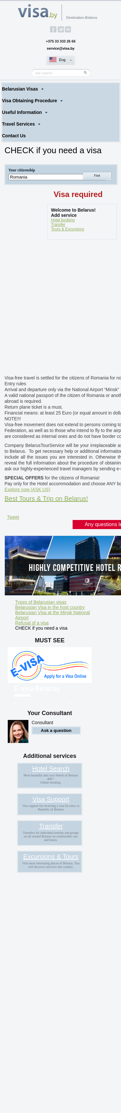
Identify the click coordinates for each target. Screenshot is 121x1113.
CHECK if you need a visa (41, 628)
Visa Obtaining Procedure (29, 100)
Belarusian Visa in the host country (50, 607)
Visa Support (50, 799)
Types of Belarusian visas (40, 602)
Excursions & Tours (50, 856)
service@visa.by (61, 48)
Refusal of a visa (32, 622)
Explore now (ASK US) (27, 489)
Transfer (58, 224)
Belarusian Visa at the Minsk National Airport (52, 615)
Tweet (13, 517)
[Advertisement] (60, 308)
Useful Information (22, 112)
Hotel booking (63, 220)
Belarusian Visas (20, 89)
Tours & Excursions (67, 229)
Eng (62, 60)
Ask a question (56, 730)
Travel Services (18, 124)
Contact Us (14, 135)
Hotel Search (51, 768)
